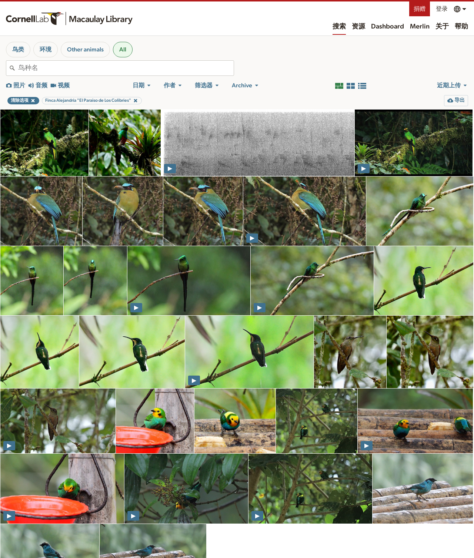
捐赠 (419, 9)
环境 (45, 50)
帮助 (461, 26)
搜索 (339, 26)
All (122, 50)
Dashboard (387, 26)
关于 (442, 26)
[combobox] (126, 68)
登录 (442, 9)
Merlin (420, 26)
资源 (358, 26)
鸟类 (18, 50)
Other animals (85, 50)
